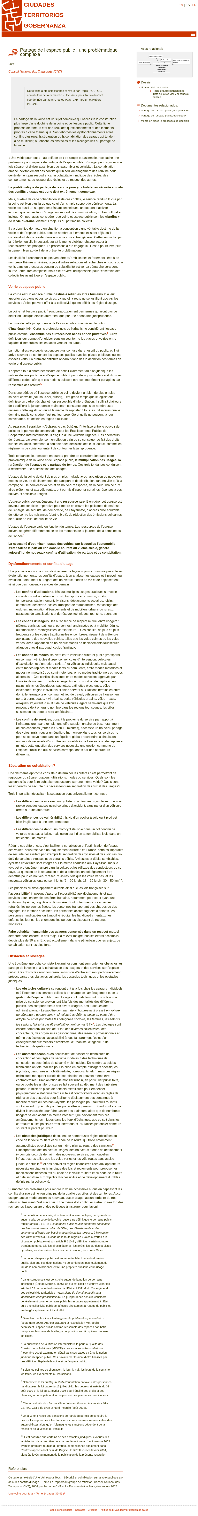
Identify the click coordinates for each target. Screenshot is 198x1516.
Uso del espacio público (155, 56)
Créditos (92, 1509)
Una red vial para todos (154, 87)
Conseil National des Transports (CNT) (35, 71)
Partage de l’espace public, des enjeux (163, 115)
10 (41, 1163)
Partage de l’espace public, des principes (165, 110)
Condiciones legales (61, 1509)
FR (194, 5)
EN (181, 5)
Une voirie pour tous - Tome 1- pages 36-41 (35, 1493)
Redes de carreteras (144, 62)
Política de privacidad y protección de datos (124, 1509)
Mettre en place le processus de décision (165, 120)
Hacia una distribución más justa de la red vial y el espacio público (171, 94)
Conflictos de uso (166, 60)
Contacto (80, 1509)
